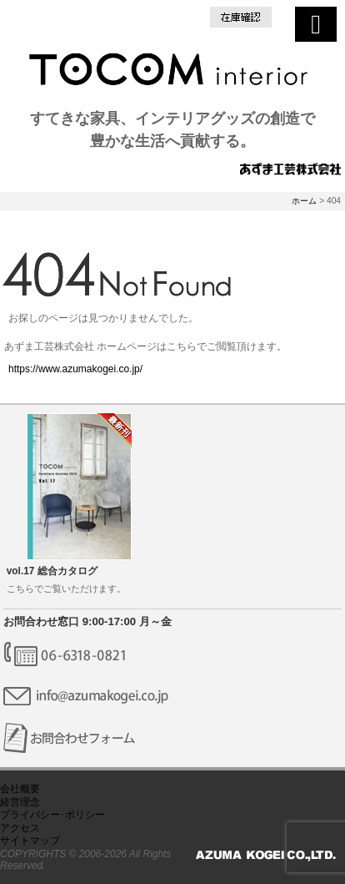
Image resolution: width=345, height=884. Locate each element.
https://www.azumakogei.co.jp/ (75, 369)
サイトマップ (30, 840)
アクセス (20, 828)
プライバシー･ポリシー (52, 815)
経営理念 (20, 802)
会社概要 (20, 789)
